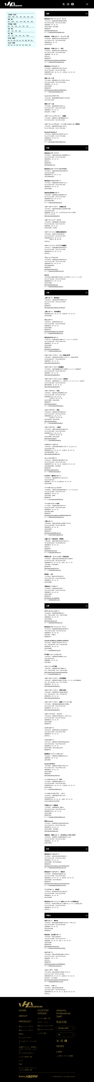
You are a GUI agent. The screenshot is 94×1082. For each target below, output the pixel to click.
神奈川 (12, 21)
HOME (22, 1010)
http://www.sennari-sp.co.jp (52, 568)
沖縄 (30, 44)
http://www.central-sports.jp (52, 470)
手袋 (20, 1064)
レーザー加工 (42, 1033)
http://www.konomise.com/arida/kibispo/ (55, 964)
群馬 (32, 21)
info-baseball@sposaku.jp (56, 423)
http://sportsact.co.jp (50, 165)
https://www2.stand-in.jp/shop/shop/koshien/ (56, 672)
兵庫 (20, 35)
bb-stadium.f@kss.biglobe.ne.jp (57, 142)
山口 (20, 40)
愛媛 (26, 40)
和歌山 (27, 35)
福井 (16, 26)
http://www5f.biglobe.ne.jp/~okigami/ (54, 331)
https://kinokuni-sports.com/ (52, 946)
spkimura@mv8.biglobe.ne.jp (56, 32)
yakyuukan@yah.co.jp (55, 552)
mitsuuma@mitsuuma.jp (55, 202)
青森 (13, 16)
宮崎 (23, 44)
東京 (9, 21)
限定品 (21, 1034)
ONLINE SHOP (65, 1028)
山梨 (27, 26)
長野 (23, 26)
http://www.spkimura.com (51, 30)
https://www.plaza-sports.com (52, 775)
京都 (12, 35)
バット (21, 1060)
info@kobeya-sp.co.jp (55, 650)
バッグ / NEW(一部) (25, 1057)
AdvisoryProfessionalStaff (63, 1013)
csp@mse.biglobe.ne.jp (55, 351)
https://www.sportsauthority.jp (52, 216)
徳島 (29, 40)
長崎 (17, 44)
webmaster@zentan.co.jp (55, 622)
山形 (32, 16)
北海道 (9, 16)
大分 (14, 44)
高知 (32, 40)
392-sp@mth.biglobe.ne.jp (56, 534)
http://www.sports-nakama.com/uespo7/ (55, 307)
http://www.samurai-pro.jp (51, 269)
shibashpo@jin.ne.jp (54, 600)
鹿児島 (26, 44)
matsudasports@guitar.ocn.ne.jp (57, 867)
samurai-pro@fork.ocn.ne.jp (56, 271)
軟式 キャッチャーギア (45, 1029)
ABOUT (23, 1015)
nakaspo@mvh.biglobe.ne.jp (56, 62)
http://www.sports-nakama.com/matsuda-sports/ (57, 883)
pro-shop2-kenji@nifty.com (56, 499)
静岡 (16, 30)
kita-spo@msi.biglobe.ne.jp (56, 91)
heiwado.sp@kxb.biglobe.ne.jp (57, 817)
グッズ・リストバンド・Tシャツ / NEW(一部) (27, 1069)
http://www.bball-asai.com (51, 284)
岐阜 (9, 30)
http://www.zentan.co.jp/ (51, 621)
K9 (65, 1035)
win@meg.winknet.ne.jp (55, 789)
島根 (14, 40)
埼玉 (17, 21)
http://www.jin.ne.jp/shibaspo (52, 598)
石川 (20, 26)
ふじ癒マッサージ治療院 (64, 1056)
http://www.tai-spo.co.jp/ (51, 550)
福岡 (9, 44)
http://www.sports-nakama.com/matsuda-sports (57, 866)
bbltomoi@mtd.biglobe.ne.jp (56, 517)
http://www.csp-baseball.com (52, 349)
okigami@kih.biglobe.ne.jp (56, 333)
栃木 (28, 21)
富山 (12, 26)
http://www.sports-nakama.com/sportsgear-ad (56, 979)
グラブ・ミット (43, 1022)
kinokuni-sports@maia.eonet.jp (57, 948)
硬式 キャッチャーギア (45, 1026)
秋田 (21, 16)
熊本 (20, 44)
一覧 (86, 13)
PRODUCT (25, 1021)
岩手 (17, 16)
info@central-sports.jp (55, 471)
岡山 (11, 40)
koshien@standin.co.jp (55, 674)
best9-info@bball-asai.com (56, 286)
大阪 (16, 35)
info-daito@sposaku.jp (55, 440)
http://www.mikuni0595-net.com (53, 533)
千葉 (21, 21)
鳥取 (9, 40)
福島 (28, 16)
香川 (23, 40)
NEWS (60, 1046)
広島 (17, 40)
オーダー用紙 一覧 (44, 1018)
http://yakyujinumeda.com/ (51, 831)
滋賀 (9, 35)
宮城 (24, 16)
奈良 (23, 35)
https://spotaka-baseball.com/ (52, 454)
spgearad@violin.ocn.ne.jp (56, 981)
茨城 (24, 21)
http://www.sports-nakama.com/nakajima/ (55, 60)
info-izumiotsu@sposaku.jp (56, 405)
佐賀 (11, 44)
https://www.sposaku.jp (50, 404)
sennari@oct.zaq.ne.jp (55, 570)
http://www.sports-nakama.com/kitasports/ (55, 90)
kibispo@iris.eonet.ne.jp (55, 965)
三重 (12, 30)
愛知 (20, 30)
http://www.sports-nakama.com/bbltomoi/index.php (58, 515)
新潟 (9, 26)
